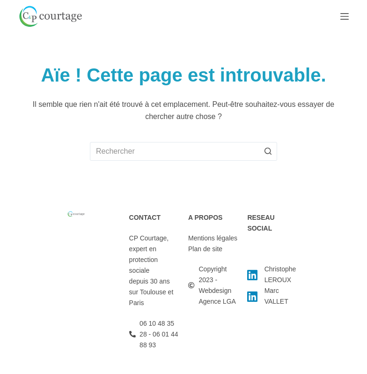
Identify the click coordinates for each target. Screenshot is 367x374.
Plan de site (205, 249)
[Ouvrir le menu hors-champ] (344, 16)
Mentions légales (212, 238)
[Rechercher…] (183, 151)
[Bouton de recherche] (267, 151)
